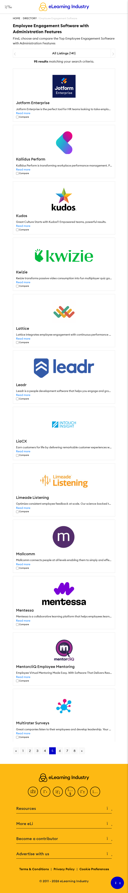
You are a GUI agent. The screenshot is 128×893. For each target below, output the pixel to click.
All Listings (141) (64, 53)
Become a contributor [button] (64, 838)
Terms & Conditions (34, 869)
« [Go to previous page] (16, 751)
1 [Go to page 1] (22, 751)
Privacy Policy (64, 869)
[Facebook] (33, 792)
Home (16, 18)
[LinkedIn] (58, 792)
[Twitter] (45, 792)
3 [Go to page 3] (37, 751)
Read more (23, 113)
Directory (30, 18)
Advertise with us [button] (64, 854)
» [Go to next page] (82, 751)
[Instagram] (95, 792)
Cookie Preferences (94, 869)
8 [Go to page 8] (74, 751)
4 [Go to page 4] (45, 751)
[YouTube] (70, 792)
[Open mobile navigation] (7, 7)
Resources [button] (64, 808)
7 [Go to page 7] (67, 751)
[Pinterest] (83, 792)
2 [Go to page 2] (30, 751)
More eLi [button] (64, 823)
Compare (24, 117)
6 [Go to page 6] (60, 751)
